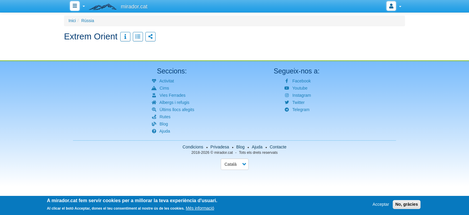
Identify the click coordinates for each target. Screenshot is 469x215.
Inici (72, 20)
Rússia (87, 20)
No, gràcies (406, 204)
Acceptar (381, 204)
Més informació (200, 208)
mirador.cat (223, 152)
